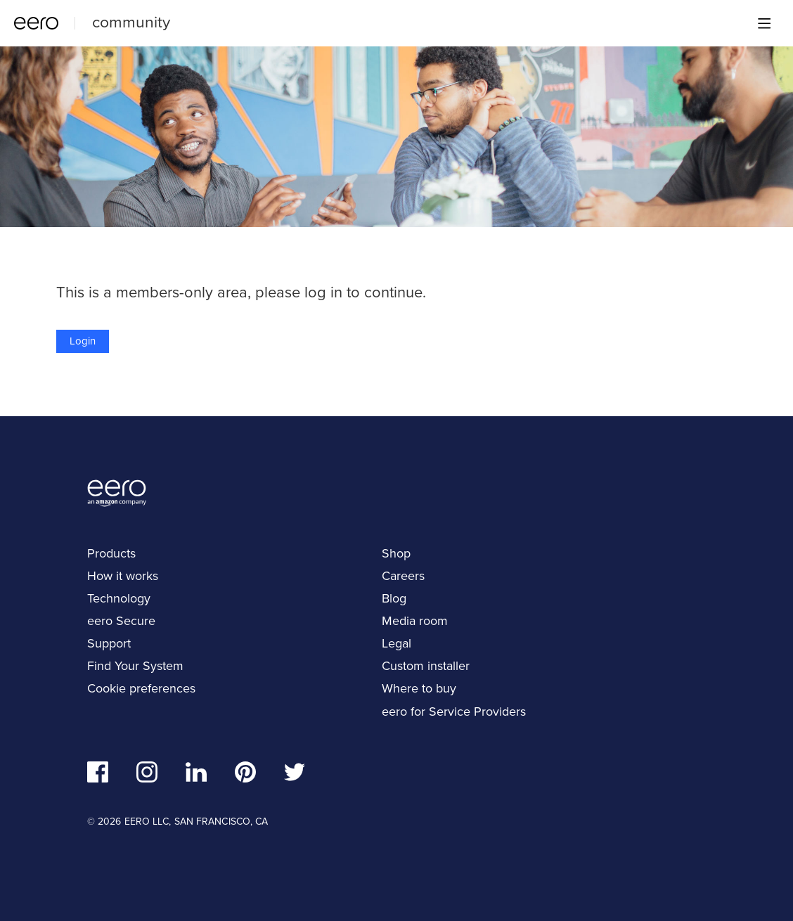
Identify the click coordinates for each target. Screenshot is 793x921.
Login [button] (83, 341)
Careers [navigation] (403, 576)
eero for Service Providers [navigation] (454, 711)
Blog (394, 598)
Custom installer (426, 666)
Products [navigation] (111, 553)
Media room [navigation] (415, 621)
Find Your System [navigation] (135, 666)
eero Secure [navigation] (121, 621)
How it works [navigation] (122, 576)
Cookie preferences (141, 688)
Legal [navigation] (396, 643)
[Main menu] (764, 23)
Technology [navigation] (118, 598)
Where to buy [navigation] (419, 688)
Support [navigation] (109, 643)
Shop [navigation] (396, 553)
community (131, 22)
